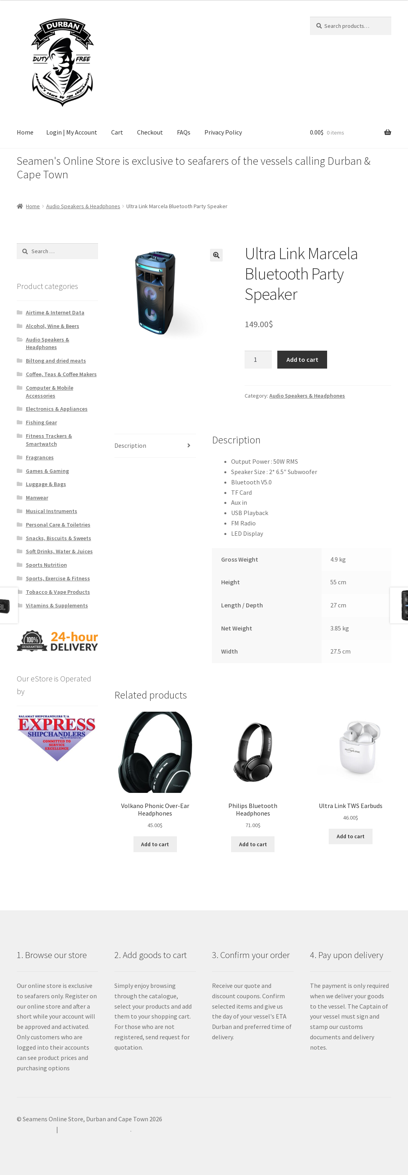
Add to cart (302, 359)
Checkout (150, 132)
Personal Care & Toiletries (58, 524)
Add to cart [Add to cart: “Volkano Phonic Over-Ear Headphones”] (155, 844)
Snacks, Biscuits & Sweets (58, 538)
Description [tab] (130, 445)
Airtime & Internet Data (55, 312)
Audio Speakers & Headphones (83, 206)
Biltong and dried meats (56, 360)
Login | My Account (71, 132)
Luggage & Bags (46, 484)
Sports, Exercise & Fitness (58, 578)
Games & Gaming (47, 470)
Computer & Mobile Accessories (49, 391)
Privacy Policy (223, 132)
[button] (216, 255)
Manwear (37, 497)
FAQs (183, 132)
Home (25, 132)
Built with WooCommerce (95, 1129)
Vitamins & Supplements (57, 605)
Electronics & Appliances (57, 408)
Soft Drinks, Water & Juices (59, 551)
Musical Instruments (51, 511)
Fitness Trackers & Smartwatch (49, 439)
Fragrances (40, 457)
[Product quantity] (258, 360)
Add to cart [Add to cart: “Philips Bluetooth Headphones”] (253, 844)
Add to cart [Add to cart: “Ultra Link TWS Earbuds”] (351, 836)
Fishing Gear (41, 422)
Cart (117, 132)
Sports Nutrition (46, 564)
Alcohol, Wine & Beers (52, 326)
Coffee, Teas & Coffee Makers (61, 374)
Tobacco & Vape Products (58, 591)
